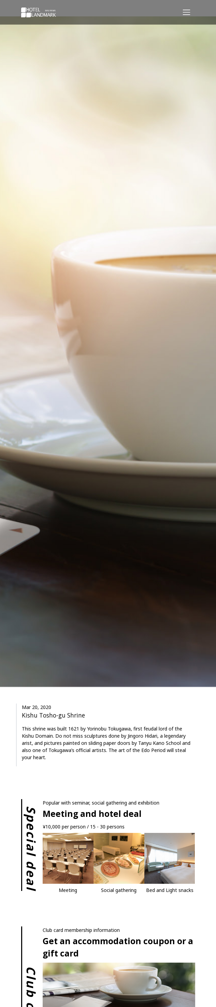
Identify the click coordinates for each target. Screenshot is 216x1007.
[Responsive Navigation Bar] (186, 12)
